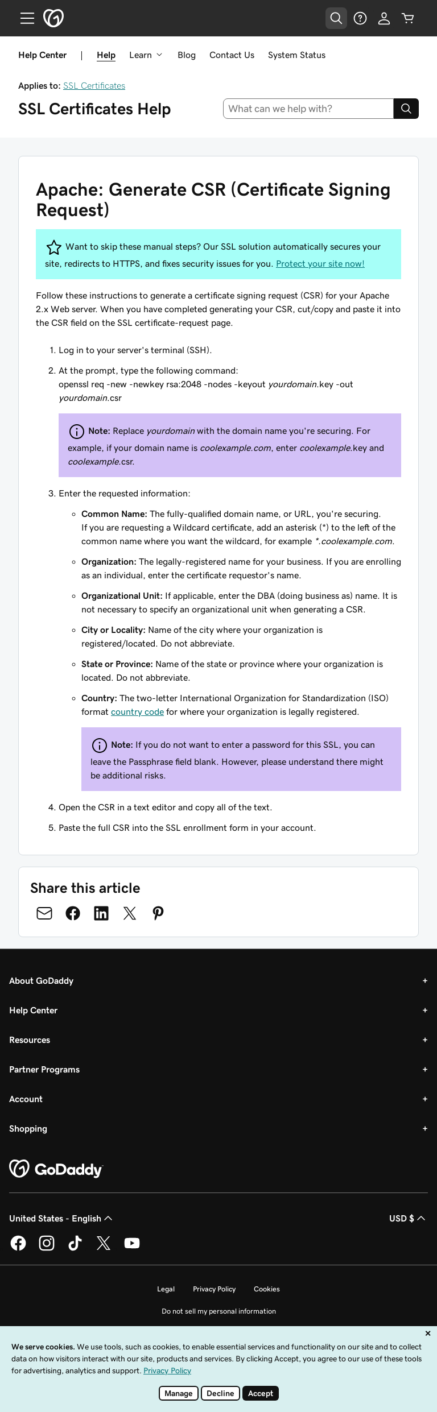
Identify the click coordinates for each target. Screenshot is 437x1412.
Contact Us (231, 54)
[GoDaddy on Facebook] (18, 1248)
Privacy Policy (214, 1289)
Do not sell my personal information (219, 1311)
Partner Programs (44, 1069)
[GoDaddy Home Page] (56, 1169)
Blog (187, 54)
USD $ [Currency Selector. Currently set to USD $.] (408, 1218)
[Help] (360, 18)
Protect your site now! (320, 263)
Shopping (28, 1128)
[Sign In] (384, 18)
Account (26, 1098)
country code (137, 711)
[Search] (406, 108)
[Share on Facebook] (73, 913)
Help (106, 54)
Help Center (33, 1010)
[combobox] (308, 108)
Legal (166, 1289)
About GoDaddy (41, 980)
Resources (29, 1039)
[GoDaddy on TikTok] (75, 1248)
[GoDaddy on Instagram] (47, 1248)
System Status (296, 54)
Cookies (267, 1289)
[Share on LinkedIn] (101, 913)
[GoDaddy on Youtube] (132, 1248)
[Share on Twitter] (130, 913)
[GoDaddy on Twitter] (103, 1248)
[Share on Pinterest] (158, 913)
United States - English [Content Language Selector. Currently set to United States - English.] (62, 1218)
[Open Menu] (22, 18)
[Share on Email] (44, 913)
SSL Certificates (94, 85)
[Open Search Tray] (336, 18)
